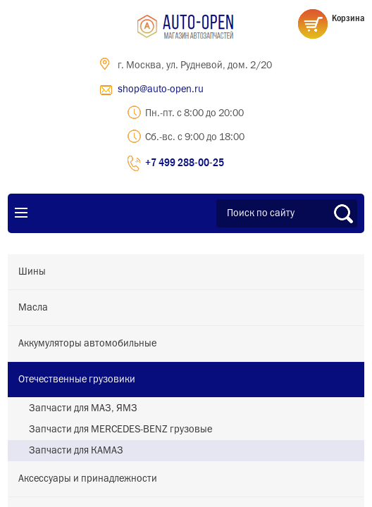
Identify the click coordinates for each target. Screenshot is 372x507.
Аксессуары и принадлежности (87, 479)
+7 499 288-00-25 (184, 162)
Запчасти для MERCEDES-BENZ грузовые (120, 429)
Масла (33, 307)
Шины (32, 272)
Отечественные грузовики (76, 379)
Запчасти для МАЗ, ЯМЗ (83, 408)
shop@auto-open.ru (161, 89)
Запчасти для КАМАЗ (76, 450)
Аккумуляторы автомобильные (87, 343)
